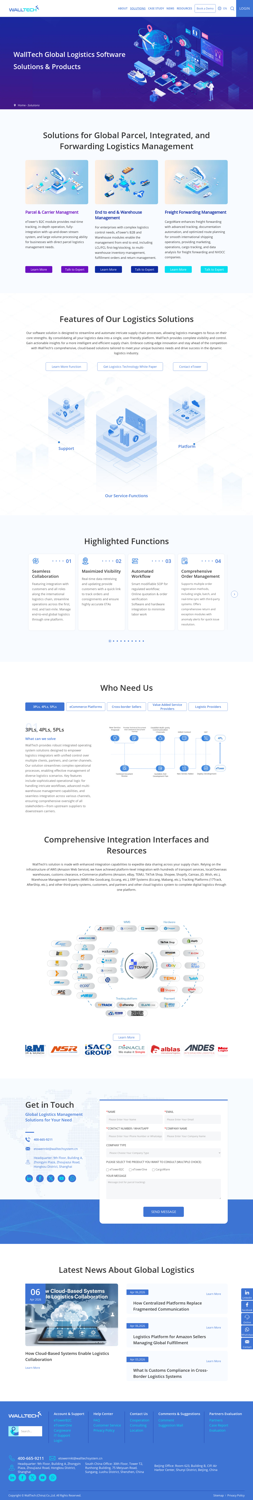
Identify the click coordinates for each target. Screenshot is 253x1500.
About (123, 8)
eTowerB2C (63, 1420)
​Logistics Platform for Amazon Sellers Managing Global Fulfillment (169, 1339)
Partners (216, 1420)
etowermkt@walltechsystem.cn (56, 1149)
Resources (184, 8)
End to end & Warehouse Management (118, 214)
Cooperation (139, 1420)
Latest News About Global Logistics (126, 1269)
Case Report (218, 1425)
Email (169, 1112)
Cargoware (62, 1430)
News (170, 8)
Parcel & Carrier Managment (51, 212)
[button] (234, 594)
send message (163, 1211)
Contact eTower (190, 367)
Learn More (39, 269)
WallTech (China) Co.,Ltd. (40, 1495)
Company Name (175, 1128)
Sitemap (218, 1495)
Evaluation (217, 1430)
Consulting (138, 1425)
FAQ (96, 1420)
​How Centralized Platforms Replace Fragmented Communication (167, 1306)
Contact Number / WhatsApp (127, 1128)
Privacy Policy (104, 1430)
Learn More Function (66, 367)
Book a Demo (205, 8)
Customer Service (107, 1425)
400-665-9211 (43, 1139)
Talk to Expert (74, 269)
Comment (166, 1420)
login (244, 8)
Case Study (156, 8)
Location (136, 1430)
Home (22, 105)
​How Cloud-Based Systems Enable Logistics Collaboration (67, 1356)
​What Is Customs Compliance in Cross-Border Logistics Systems (170, 1373)
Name (110, 1112)
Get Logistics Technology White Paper (130, 367)
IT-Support (62, 1435)
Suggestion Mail (170, 1425)
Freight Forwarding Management (195, 212)
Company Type (116, 1145)
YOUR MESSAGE (116, 1176)
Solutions (138, 8)
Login (58, 1440)
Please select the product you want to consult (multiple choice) (153, 1162)
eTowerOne (63, 1425)
